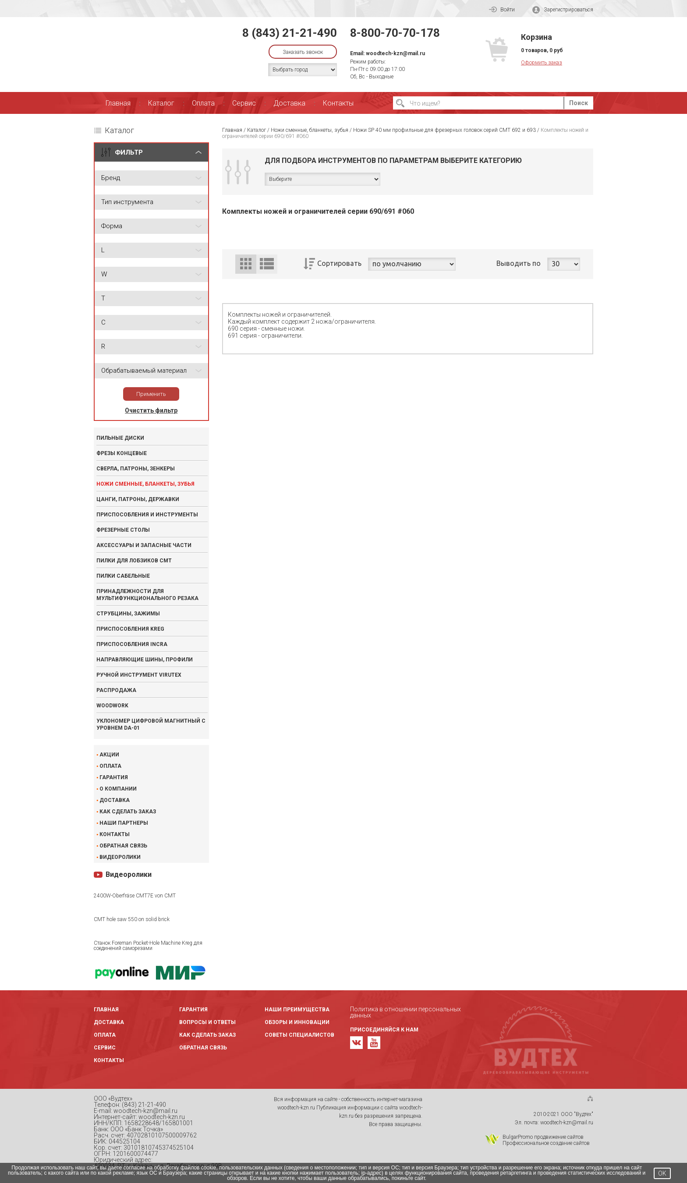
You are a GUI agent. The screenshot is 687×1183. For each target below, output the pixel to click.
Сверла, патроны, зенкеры (135, 469)
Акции (109, 754)
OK (662, 1173)
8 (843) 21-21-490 (289, 32)
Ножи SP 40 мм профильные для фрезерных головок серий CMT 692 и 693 (444, 130)
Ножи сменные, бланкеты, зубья (145, 484)
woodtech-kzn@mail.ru (395, 53)
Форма (111, 226)
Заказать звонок (303, 52)
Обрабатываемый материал (144, 370)
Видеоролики (120, 857)
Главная (118, 103)
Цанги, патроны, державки (137, 499)
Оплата (203, 103)
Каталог (161, 103)
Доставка (289, 103)
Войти (502, 10)
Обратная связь (123, 845)
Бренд (110, 178)
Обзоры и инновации (297, 1022)
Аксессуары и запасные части (143, 545)
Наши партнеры (123, 823)
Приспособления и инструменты (147, 515)
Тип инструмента (127, 202)
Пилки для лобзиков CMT (134, 561)
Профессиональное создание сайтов (546, 1143)
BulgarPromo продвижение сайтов (543, 1137)
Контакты (338, 103)
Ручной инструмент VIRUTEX (138, 675)
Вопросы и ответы (207, 1022)
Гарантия (113, 777)
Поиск (578, 102)
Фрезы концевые (121, 453)
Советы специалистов (299, 1035)
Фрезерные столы (123, 530)
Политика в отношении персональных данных (405, 1012)
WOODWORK (112, 706)
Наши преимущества (297, 1009)
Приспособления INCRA (131, 644)
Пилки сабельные (123, 576)
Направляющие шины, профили (144, 660)
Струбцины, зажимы (128, 614)
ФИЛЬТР (129, 152)
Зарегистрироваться (562, 10)
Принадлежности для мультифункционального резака (147, 594)
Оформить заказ (541, 63)
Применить (151, 394)
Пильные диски (120, 438)
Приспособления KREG (130, 629)
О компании (118, 788)
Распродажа (116, 690)
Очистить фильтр (151, 410)
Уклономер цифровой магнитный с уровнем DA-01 (150, 724)
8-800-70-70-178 (395, 32)
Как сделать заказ (127, 811)
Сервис (244, 103)
